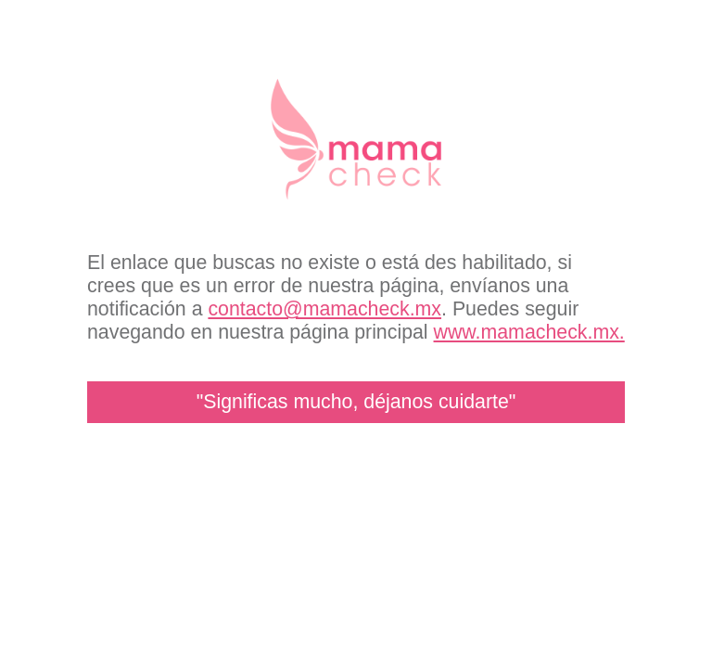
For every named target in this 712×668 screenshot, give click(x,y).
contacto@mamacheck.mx (324, 309)
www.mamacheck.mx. (529, 332)
